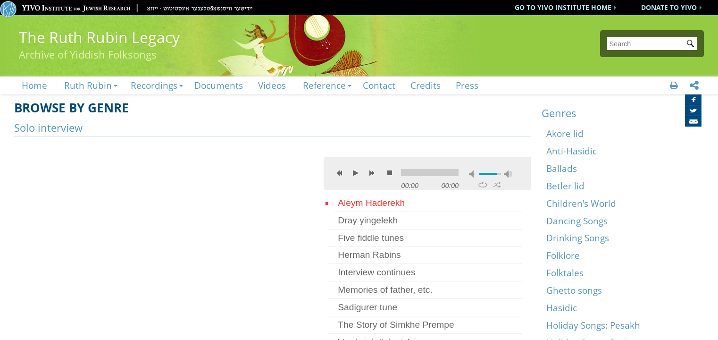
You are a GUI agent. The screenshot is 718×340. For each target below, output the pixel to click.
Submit (692, 44)
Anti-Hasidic (571, 150)
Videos (272, 85)
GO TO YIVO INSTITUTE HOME (563, 7)
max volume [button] (508, 174)
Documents (218, 85)
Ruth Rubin (88, 85)
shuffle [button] (497, 184)
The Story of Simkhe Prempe (396, 325)
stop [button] (389, 172)
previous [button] (339, 172)
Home (34, 85)
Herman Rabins (369, 255)
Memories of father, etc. (385, 290)
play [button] (355, 172)
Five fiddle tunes (371, 238)
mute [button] (473, 174)
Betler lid (565, 185)
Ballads (561, 168)
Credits (425, 85)
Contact (379, 85)
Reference (324, 85)
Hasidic (561, 307)
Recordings (154, 85)
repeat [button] (483, 184)
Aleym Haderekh (371, 203)
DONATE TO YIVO (669, 7)
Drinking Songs (577, 237)
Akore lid (565, 133)
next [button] (371, 172)
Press (467, 85)
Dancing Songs (577, 220)
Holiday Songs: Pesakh (593, 325)
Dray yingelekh (368, 220)
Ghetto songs (574, 290)
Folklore (563, 255)
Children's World (581, 203)
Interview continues (376, 272)
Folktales (565, 272)
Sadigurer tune (367, 307)
